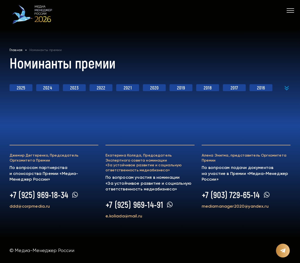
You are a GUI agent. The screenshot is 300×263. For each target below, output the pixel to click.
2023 (74, 87)
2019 (181, 87)
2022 (101, 87)
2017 (234, 87)
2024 (47, 87)
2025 (21, 87)
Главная (16, 50)
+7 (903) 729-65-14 (231, 195)
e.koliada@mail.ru (123, 216)
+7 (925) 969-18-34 (39, 195)
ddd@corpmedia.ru (30, 206)
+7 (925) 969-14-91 (134, 204)
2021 (128, 87)
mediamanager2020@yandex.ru (235, 206)
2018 (208, 87)
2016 (261, 87)
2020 (154, 87)
